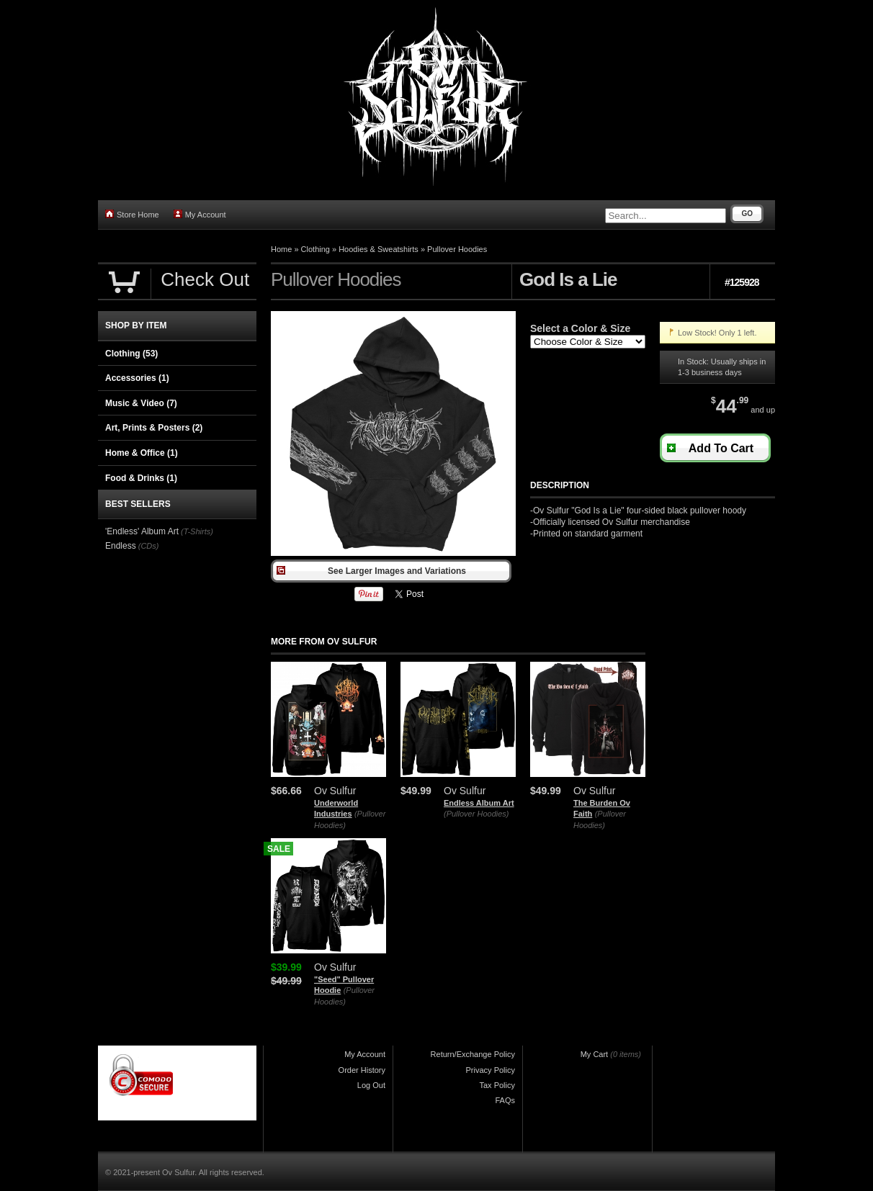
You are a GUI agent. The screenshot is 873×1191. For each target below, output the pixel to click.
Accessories (137, 378)
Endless (120, 546)
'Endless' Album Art (142, 531)
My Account (200, 214)
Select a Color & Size (580, 328)
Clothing (315, 249)
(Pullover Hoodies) (476, 813)
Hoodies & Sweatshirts (378, 249)
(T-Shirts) (197, 531)
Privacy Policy (490, 1070)
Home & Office (141, 453)
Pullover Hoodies (457, 249)
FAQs (505, 1100)
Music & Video (141, 403)
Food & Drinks (141, 478)
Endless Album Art (479, 803)
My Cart (595, 1054)
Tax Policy (497, 1085)
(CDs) (148, 545)
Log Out (371, 1085)
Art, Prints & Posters (153, 428)
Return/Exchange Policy (473, 1054)
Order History (362, 1070)
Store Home (132, 214)
